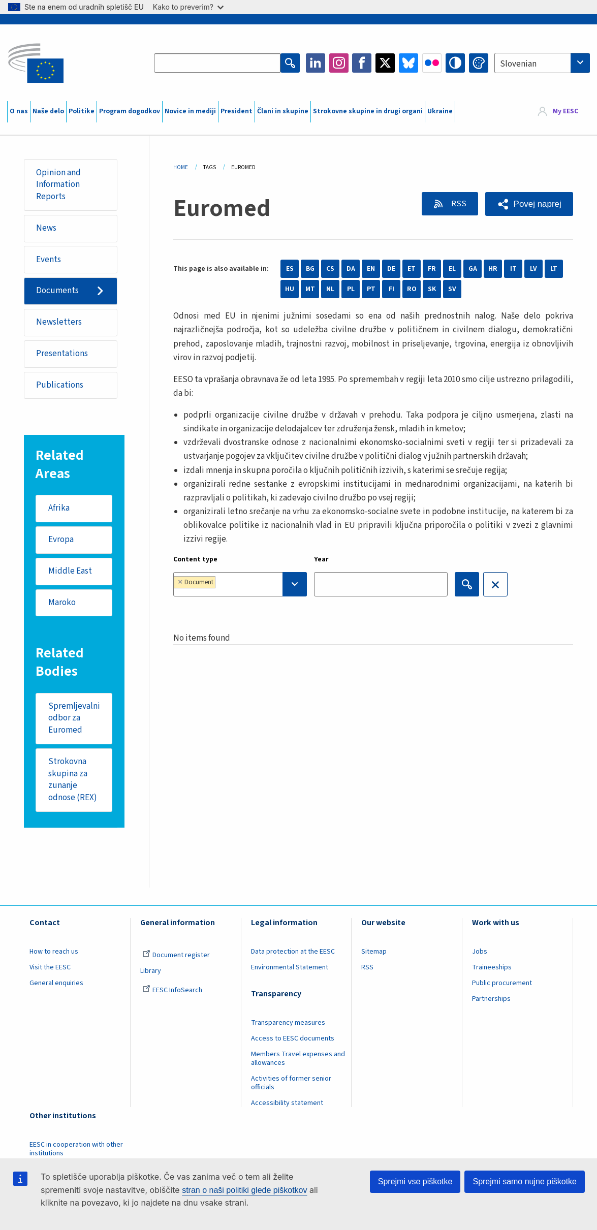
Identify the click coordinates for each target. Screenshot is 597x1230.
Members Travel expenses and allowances (298, 1059)
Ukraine (440, 111)
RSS (457, 204)
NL (330, 289)
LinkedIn (315, 63)
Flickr (432, 63)
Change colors (478, 63)
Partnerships (491, 999)
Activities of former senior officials (291, 1083)
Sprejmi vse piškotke (415, 1181)
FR (432, 269)
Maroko (62, 603)
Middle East (70, 571)
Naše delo (48, 111)
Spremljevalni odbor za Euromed (74, 719)
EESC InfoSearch (172, 991)
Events (48, 260)
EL (452, 269)
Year (321, 559)
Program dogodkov (129, 111)
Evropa (61, 540)
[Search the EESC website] (217, 63)
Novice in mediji (190, 111)
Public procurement (502, 984)
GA (472, 269)
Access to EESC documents (292, 1039)
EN (371, 269)
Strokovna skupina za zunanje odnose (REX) (72, 780)
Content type (195, 559)
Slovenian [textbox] (518, 64)
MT (310, 289)
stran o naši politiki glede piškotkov (244, 1190)
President (237, 111)
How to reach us (53, 952)
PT (371, 289)
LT (553, 269)
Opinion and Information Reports (58, 185)
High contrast (455, 63)
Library (150, 971)
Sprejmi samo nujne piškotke (525, 1181)
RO (412, 289)
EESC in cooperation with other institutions (76, 1149)
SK (432, 289)
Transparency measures (288, 1023)
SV (452, 289)
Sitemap (374, 952)
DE (391, 269)
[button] (529, 203)
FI (391, 289)
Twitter (385, 63)
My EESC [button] (565, 112)
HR (492, 269)
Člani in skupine (282, 111)
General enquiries (56, 984)
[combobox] (542, 63)
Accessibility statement (287, 1103)
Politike (82, 111)
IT (513, 269)
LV (533, 269)
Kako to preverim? (188, 7)
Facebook (361, 63)
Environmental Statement (289, 968)
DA (351, 269)
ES (290, 269)
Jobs (479, 952)
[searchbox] (248, 584)
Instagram (339, 63)
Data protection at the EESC (293, 952)
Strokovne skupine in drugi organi (368, 111)
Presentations (62, 354)
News (46, 228)
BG (310, 269)
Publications (59, 385)
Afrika (59, 508)
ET (411, 269)
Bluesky (408, 63)
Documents (57, 291)
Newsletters (59, 322)
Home (180, 167)
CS (330, 269)
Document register (176, 956)
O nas (19, 111)
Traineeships (492, 968)
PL (351, 289)
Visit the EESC (50, 968)
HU (289, 289)
